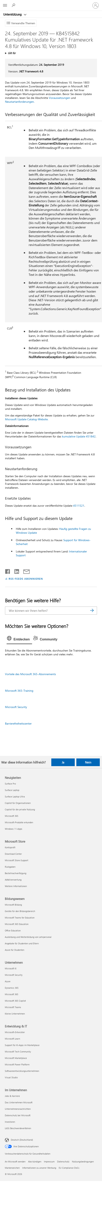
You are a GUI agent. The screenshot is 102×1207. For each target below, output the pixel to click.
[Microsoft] (51, 3)
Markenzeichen (12, 1167)
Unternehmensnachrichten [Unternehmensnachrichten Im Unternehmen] (18, 1108)
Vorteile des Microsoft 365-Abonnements (30, 674)
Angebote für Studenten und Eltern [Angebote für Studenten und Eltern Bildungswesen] (22, 943)
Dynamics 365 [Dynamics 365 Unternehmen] (11, 987)
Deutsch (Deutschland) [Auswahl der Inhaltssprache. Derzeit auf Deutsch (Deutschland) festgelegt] (22, 1139)
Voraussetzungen (59, 98)
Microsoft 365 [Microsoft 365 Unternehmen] (11, 994)
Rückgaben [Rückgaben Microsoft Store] (10, 866)
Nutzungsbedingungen (83, 1161)
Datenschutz (63, 1161)
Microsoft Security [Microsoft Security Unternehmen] (13, 974)
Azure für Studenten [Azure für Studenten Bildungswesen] (14, 949)
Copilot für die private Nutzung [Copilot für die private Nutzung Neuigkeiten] (20, 809)
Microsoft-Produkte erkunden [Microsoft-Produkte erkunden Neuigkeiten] (19, 822)
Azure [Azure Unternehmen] (7, 981)
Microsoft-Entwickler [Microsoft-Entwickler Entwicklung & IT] (15, 1032)
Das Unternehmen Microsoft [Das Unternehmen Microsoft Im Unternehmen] (18, 1102)
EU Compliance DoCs (69, 1167)
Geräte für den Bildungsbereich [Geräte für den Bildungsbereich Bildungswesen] (20, 911)
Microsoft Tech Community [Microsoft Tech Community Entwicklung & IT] (18, 1051)
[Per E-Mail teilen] (25, 570)
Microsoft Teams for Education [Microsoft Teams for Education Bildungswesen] (19, 917)
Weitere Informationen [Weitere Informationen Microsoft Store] (16, 886)
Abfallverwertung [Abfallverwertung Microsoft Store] (13, 879)
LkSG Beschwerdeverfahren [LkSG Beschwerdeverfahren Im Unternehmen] (18, 1128)
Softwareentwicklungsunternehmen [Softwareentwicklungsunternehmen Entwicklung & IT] (22, 1070)
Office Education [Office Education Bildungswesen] (13, 930)
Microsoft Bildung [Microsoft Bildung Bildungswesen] (13, 904)
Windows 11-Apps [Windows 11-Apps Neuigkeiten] (13, 828)
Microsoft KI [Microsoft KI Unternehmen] (10, 968)
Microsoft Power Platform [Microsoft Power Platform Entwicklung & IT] (17, 1064)
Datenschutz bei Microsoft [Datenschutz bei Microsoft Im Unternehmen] (17, 1115)
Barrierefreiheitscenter (18, 723)
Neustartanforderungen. (19, 102)
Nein (88, 762)
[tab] (19, 639)
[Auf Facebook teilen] (8, 570)
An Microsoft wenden (15, 1161)
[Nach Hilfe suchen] (14, 5)
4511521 (78, 505)
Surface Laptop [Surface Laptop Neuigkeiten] (12, 790)
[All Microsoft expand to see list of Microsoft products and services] (5, 5)
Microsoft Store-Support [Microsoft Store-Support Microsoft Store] (16, 860)
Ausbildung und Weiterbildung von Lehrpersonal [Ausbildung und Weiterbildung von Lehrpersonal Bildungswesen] (28, 936)
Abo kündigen (34, 1161)
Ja (63, 762)
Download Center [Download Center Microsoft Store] (13, 853)
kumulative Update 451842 (79, 436)
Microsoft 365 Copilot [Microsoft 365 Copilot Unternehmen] (15, 1000)
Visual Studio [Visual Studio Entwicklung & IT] (11, 1077)
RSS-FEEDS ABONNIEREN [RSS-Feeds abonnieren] (26, 578)
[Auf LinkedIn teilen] (15, 570)
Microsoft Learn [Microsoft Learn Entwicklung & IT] (12, 1038)
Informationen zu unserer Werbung (39, 1167)
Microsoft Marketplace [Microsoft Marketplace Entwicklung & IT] (16, 1058)
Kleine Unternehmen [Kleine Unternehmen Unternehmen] (15, 1013)
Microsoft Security (16, 707)
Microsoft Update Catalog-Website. (26, 419)
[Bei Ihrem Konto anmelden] (95, 5)
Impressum (49, 1161)
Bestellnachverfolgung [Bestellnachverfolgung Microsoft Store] (15, 873)
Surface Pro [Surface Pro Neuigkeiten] (10, 783)
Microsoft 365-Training (19, 690)
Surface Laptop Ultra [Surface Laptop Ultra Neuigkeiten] (15, 796)
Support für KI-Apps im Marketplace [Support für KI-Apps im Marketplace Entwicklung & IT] (22, 1045)
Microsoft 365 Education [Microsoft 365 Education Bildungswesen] (16, 924)
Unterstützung (12, 14)
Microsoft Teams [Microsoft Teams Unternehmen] (13, 1007)
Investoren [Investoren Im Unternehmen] (10, 1121)
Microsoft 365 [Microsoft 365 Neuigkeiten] (11, 815)
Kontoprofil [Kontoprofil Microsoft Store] (10, 847)
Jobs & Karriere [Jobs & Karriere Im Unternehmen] (12, 1095)
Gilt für (12, 53)
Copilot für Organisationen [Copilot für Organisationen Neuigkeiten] (18, 802)
